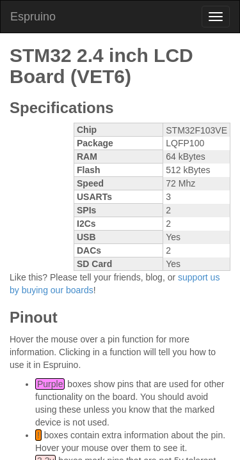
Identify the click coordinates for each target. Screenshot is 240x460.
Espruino (33, 16)
